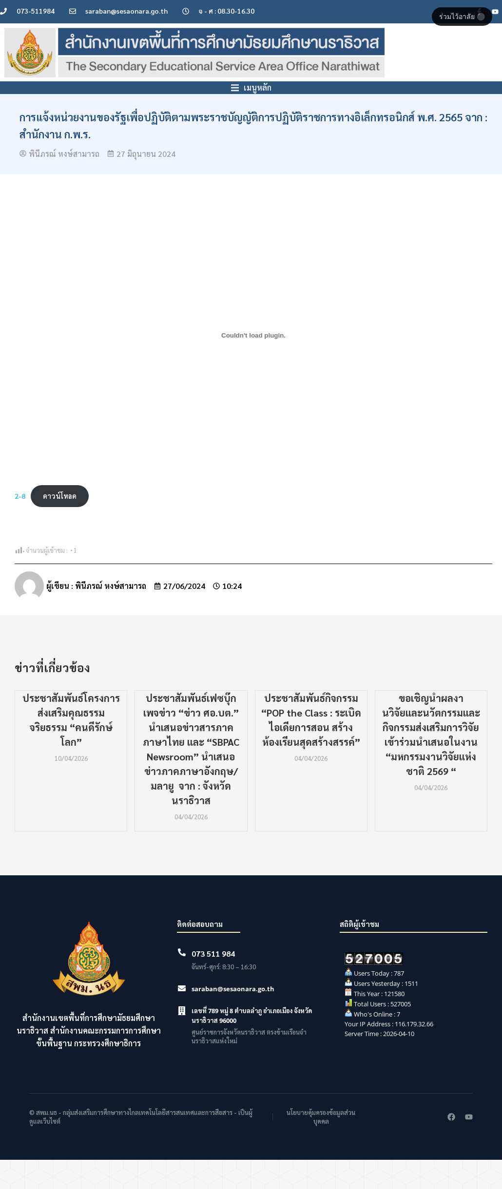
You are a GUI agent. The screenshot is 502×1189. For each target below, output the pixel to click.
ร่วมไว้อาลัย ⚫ (462, 16)
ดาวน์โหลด (60, 525)
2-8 (20, 525)
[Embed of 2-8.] (253, 364)
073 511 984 (213, 983)
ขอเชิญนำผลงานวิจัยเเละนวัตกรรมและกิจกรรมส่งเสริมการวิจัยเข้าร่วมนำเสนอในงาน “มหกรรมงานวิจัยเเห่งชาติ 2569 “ (431, 764)
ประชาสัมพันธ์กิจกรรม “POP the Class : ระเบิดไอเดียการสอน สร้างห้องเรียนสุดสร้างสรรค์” (311, 749)
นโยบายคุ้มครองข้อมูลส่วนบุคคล (321, 1145)
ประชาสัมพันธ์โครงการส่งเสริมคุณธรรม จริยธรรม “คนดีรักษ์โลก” (71, 749)
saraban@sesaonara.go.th (233, 1018)
